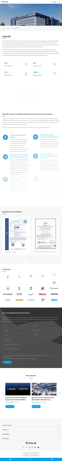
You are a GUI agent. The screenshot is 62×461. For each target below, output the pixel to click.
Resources (5, 438)
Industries (5, 434)
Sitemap (27, 454)
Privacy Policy (34, 454)
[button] (30, 258)
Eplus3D (29, 452)
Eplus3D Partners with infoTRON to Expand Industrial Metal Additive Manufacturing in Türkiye (42, 399)
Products (5, 430)
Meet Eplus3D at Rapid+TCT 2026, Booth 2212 (17, 405)
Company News (35, 402)
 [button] (3, 393)
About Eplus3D (7, 425)
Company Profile (15, 28)
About (8, 28)
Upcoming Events (9, 408)
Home (4, 28)
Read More (10, 412)
